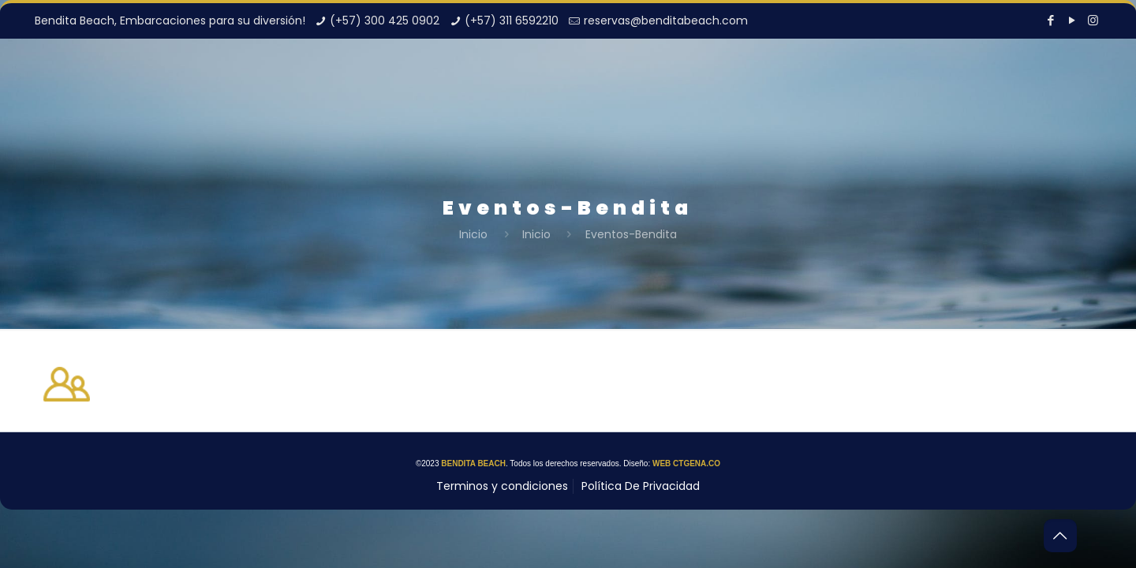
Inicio (473, 234)
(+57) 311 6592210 (512, 20)
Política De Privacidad (640, 486)
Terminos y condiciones (502, 486)
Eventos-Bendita (631, 234)
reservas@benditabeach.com (666, 20)
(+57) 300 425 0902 (384, 20)
